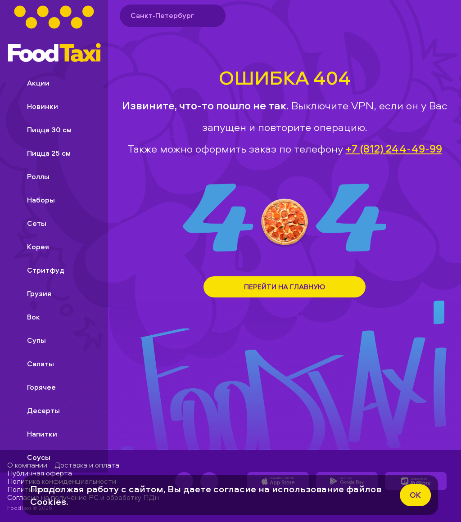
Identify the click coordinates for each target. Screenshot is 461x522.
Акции (31, 83)
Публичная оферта (39, 473)
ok (415, 494)
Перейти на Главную (284, 287)
